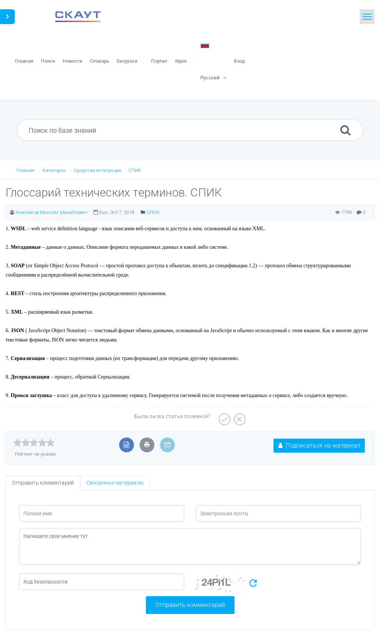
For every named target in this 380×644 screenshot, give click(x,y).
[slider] (34, 442)
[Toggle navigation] (367, 16)
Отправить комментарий (190, 604)
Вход (239, 61)
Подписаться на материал (319, 445)
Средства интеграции (97, 170)
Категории (54, 170)
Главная (26, 170)
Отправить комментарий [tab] (43, 483)
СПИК (134, 170)
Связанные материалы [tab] (115, 483)
